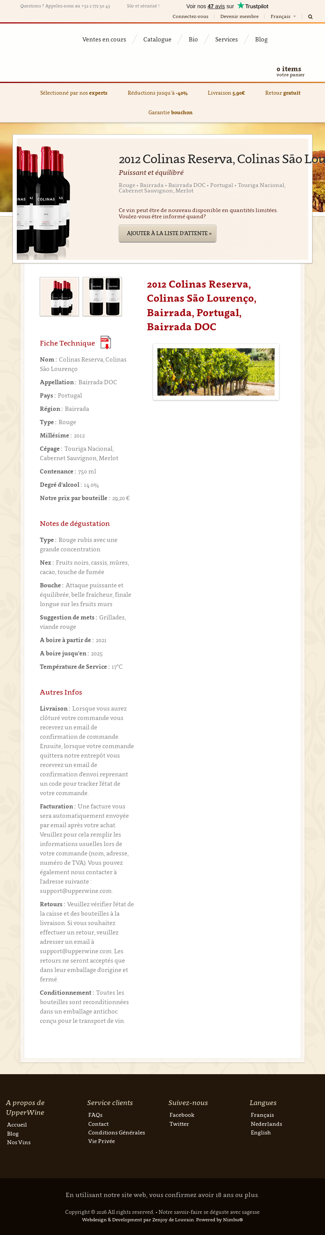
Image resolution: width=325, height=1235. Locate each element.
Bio (193, 39)
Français (284, 16)
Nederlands (266, 1123)
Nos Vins (18, 1142)
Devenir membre (239, 16)
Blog (261, 39)
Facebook (182, 1114)
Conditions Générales (116, 1132)
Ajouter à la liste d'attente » (169, 233)
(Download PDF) (105, 342)
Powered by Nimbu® (219, 1219)
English (261, 1132)
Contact (98, 1123)
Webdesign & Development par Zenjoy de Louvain (138, 1219)
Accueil (17, 1124)
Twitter (179, 1123)
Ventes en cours (104, 39)
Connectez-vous (190, 16)
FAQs (95, 1114)
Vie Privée (101, 1141)
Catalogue (157, 39)
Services (226, 39)
